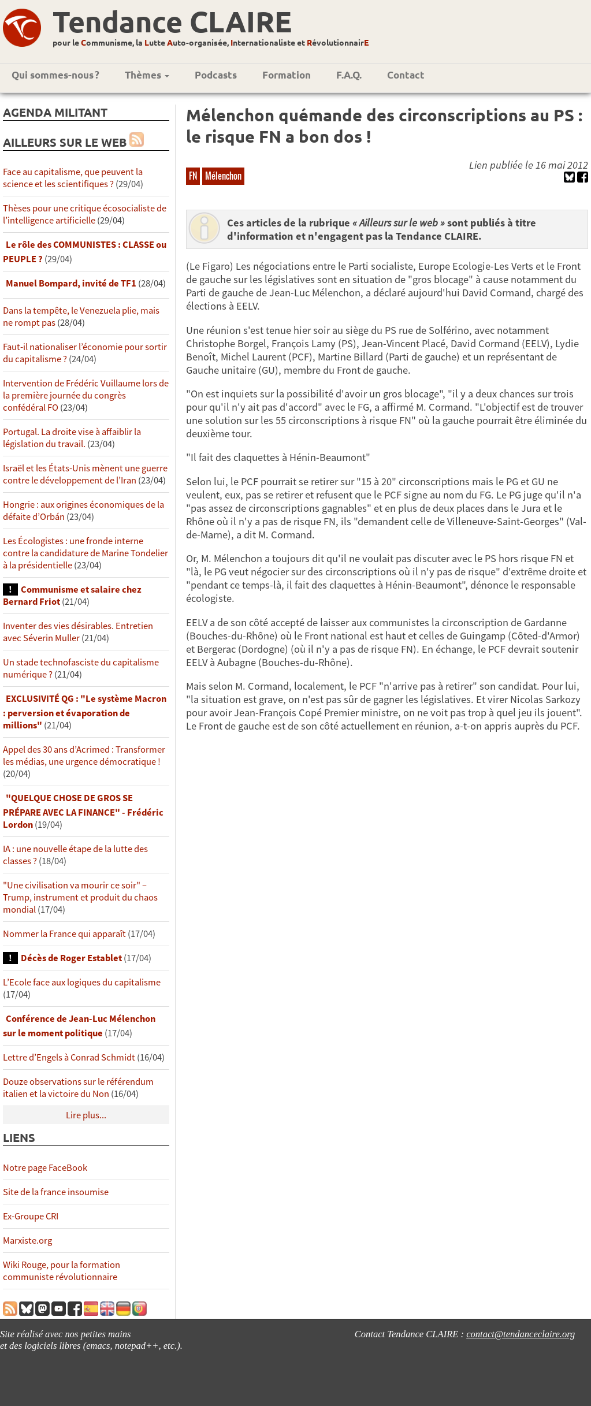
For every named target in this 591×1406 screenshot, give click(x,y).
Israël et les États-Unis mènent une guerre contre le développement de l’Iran (85, 474)
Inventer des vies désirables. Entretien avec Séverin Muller (78, 632)
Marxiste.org (27, 1240)
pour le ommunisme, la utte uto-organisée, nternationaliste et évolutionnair (211, 42)
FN (193, 175)
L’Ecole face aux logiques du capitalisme (82, 982)
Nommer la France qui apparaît (64, 934)
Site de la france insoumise (56, 1192)
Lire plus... (86, 1115)
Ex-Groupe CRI (30, 1216)
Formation (286, 75)
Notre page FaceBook (45, 1168)
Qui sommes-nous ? (55, 75)
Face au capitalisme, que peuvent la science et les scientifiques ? (73, 178)
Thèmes (147, 75)
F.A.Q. (349, 75)
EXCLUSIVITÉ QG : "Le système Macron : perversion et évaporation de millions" (84, 712)
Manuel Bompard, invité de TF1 (72, 283)
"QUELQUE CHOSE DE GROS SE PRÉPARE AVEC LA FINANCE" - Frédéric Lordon (83, 811)
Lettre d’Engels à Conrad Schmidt (69, 1057)
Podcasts (216, 75)
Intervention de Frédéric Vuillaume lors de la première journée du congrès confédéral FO (86, 395)
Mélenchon (223, 175)
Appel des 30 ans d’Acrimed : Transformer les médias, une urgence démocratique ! (84, 755)
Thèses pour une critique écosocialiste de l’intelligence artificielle (84, 214)
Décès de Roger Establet (71, 958)
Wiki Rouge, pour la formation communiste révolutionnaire (61, 1271)
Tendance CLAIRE (172, 21)
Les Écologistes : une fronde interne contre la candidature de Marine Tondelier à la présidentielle (85, 553)
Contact (406, 75)
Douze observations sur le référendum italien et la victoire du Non (78, 1088)
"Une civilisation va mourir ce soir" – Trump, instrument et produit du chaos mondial (80, 897)
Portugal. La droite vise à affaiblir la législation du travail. (72, 438)
